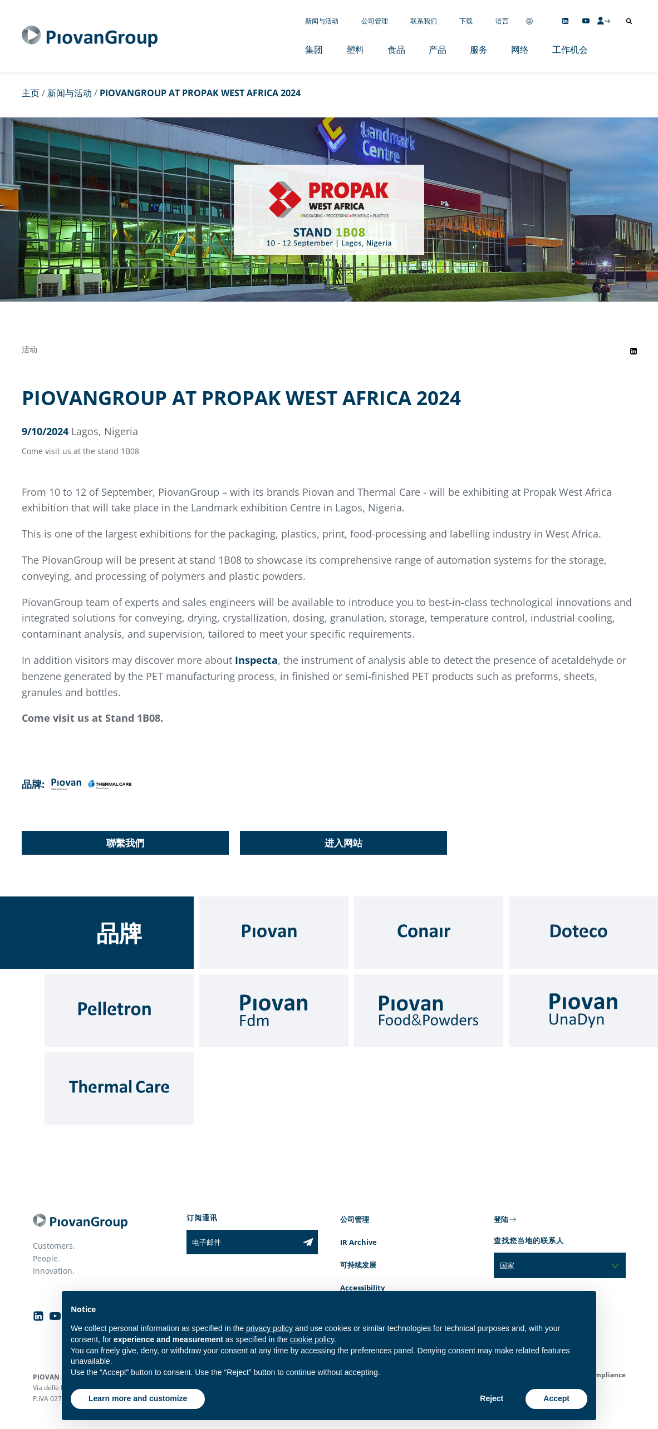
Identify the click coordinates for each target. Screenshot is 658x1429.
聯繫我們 (125, 842)
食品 (396, 49)
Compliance (606, 1374)
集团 (314, 49)
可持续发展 (358, 1265)
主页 (31, 93)
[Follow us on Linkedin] (565, 20)
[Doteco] (583, 932)
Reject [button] (491, 1398)
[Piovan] (273, 932)
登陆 (501, 1219)
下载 (466, 21)
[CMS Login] (603, 20)
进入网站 (343, 842)
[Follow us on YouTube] (586, 20)
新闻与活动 (321, 21)
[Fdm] (273, 1010)
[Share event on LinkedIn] (633, 351)
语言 (502, 21)
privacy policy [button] (269, 1328)
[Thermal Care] (119, 1088)
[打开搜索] (629, 21)
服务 (479, 49)
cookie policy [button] (312, 1339)
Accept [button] (556, 1398)
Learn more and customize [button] (138, 1398)
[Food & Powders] (428, 1010)
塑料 (355, 49)
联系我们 (423, 21)
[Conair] (428, 932)
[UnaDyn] (583, 1010)
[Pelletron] (119, 1010)
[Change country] (529, 21)
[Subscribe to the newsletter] (308, 1242)
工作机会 (570, 49)
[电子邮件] (242, 1242)
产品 (437, 49)
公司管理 (374, 21)
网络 (520, 49)
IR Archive (358, 1242)
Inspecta (256, 660)
